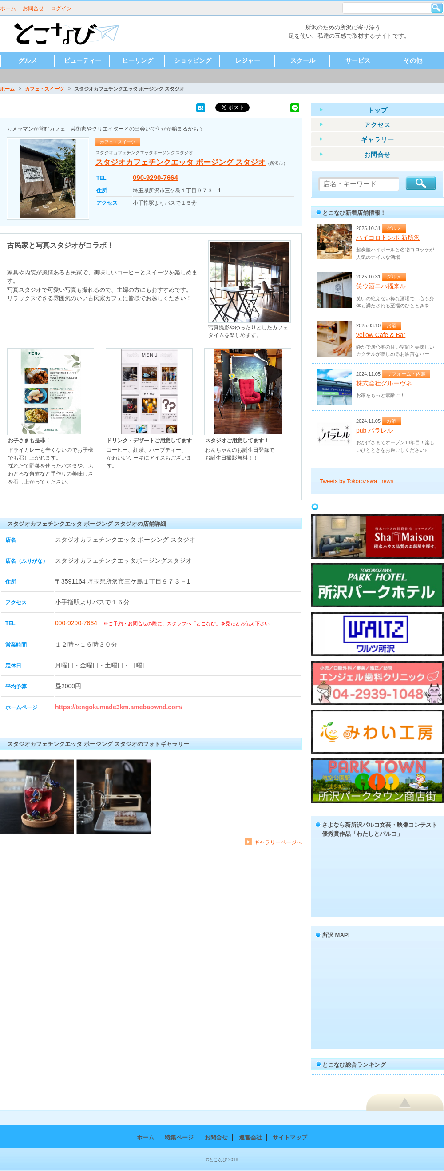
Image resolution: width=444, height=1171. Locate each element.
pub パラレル (374, 430)
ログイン (61, 8)
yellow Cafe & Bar (380, 334)
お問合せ (33, 8)
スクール (302, 60)
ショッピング (192, 60)
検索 (437, 8)
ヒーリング (137, 60)
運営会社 (250, 1137)
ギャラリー (377, 139)
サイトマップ (290, 1137)
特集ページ (179, 1137)
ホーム (8, 8)
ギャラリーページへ (278, 842)
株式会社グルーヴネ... (386, 383)
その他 (413, 60)
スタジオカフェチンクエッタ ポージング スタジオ (180, 162)
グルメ (27, 60)
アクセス (377, 124)
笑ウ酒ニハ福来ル (381, 286)
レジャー (247, 60)
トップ (378, 110)
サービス (357, 60)
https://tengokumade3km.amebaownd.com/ (118, 707)
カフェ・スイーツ (44, 88)
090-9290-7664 (155, 177)
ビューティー (82, 60)
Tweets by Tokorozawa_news (356, 481)
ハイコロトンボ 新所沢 (388, 237)
